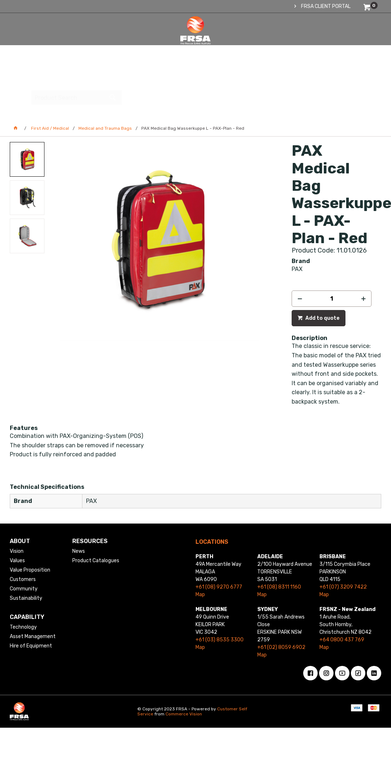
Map (200, 594)
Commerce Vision (184, 713)
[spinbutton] (331, 298)
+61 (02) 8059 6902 (281, 647)
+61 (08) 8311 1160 (279, 587)
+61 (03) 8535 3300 (220, 640)
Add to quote (322, 318)
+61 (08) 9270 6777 (219, 587)
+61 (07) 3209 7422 (343, 587)
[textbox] (329, 38)
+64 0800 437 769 (341, 640)
